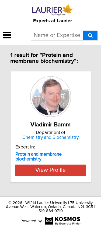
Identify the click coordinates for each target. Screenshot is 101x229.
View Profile (50, 170)
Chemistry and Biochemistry (50, 137)
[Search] (90, 35)
